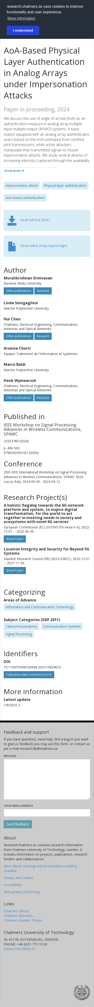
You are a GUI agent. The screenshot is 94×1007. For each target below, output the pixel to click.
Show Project (14, 539)
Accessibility (13, 884)
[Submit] (18, 824)
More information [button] (21, 18)
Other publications (18, 291)
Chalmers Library (16, 911)
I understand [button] (23, 30)
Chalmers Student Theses (23, 920)
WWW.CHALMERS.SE (19, 949)
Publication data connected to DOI (29, 675)
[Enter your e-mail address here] (47, 813)
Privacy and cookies (19, 877)
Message (10, 756)
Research (43, 291)
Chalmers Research (18, 915)
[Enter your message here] (47, 779)
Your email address (18, 805)
